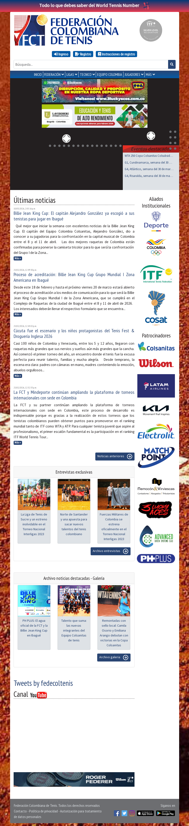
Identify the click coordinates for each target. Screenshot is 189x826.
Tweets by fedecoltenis (43, 682)
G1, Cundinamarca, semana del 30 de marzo (149, 162)
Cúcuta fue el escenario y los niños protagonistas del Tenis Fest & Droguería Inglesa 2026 (74, 332)
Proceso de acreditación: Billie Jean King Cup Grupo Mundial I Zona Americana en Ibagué (74, 276)
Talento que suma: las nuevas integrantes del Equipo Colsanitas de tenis (74, 629)
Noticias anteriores (114, 455)
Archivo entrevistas (110, 550)
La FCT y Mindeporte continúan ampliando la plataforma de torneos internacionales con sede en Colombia (74, 394)
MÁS (149, 74)
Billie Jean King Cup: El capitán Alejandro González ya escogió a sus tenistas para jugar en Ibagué (74, 215)
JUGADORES (132, 74)
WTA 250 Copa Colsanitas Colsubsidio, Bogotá (149, 155)
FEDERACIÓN (52, 74)
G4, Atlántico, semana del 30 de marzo (149, 168)
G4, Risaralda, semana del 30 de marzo (149, 175)
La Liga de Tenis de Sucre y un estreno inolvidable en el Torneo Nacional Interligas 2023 (34, 523)
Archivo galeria (113, 656)
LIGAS (70, 74)
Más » (18, 257)
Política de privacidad (43, 810)
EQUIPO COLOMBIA (109, 74)
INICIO (38, 74)
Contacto (20, 810)
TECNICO (86, 74)
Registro (83, 54)
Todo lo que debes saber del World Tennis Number (94, 5)
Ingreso (61, 54)
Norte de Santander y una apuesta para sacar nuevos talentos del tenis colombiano (74, 523)
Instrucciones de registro (116, 54)
